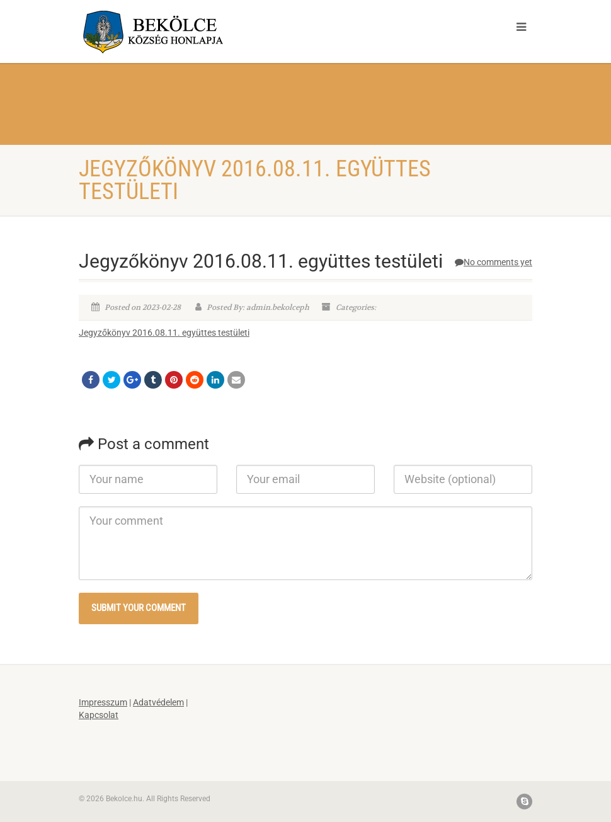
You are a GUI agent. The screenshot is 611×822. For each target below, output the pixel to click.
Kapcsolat (98, 715)
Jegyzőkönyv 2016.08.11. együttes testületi (164, 333)
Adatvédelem (158, 702)
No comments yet (493, 262)
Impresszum (103, 702)
